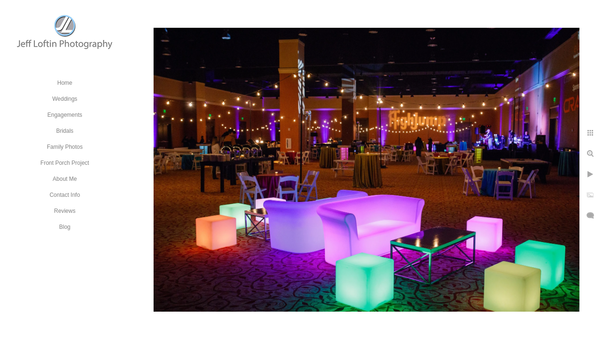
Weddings (64, 99)
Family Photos (64, 147)
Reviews (64, 211)
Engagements (64, 115)
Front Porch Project (65, 163)
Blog (64, 227)
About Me (65, 179)
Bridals (64, 131)
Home (64, 83)
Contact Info (64, 195)
